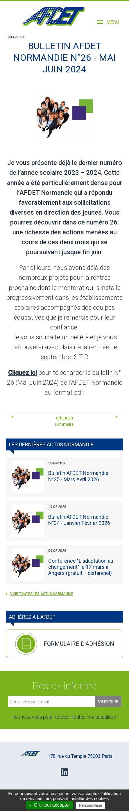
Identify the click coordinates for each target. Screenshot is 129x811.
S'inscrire (108, 701)
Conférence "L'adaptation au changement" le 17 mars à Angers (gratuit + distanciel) (80, 567)
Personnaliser (90, 805)
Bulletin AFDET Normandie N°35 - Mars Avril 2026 (78, 476)
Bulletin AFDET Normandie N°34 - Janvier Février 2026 (79, 520)
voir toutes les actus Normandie (39, 594)
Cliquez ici (22, 372)
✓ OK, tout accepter (49, 805)
